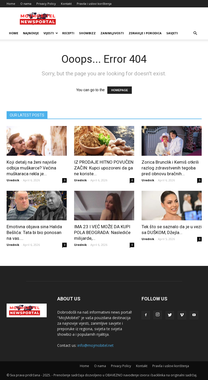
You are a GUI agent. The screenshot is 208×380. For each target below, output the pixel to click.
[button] (195, 33)
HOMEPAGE (119, 90)
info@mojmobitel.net (96, 345)
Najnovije (31, 33)
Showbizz (87, 33)
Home (11, 4)
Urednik (13, 180)
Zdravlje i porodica (145, 33)
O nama (25, 4)
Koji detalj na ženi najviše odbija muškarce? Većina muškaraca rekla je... (31, 167)
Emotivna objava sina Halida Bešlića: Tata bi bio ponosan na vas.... (34, 232)
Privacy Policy (46, 4)
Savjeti (172, 33)
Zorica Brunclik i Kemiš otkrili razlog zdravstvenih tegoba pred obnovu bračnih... (170, 167)
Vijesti (50, 33)
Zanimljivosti (112, 33)
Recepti (68, 33)
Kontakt (66, 4)
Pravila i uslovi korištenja (94, 4)
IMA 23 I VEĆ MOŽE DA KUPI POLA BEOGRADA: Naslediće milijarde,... (102, 232)
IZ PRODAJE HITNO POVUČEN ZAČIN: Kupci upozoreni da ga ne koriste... (103, 167)
